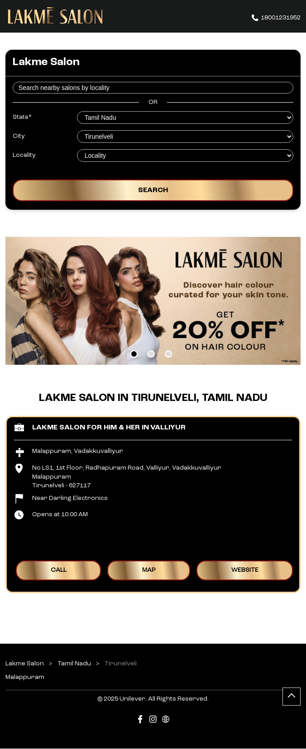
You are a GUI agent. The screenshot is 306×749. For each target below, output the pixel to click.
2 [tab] (151, 354)
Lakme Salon (25, 663)
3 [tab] (168, 354)
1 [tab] (134, 354)
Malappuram (24, 677)
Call (59, 570)
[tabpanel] (153, 301)
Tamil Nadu (74, 663)
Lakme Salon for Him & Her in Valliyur (109, 427)
